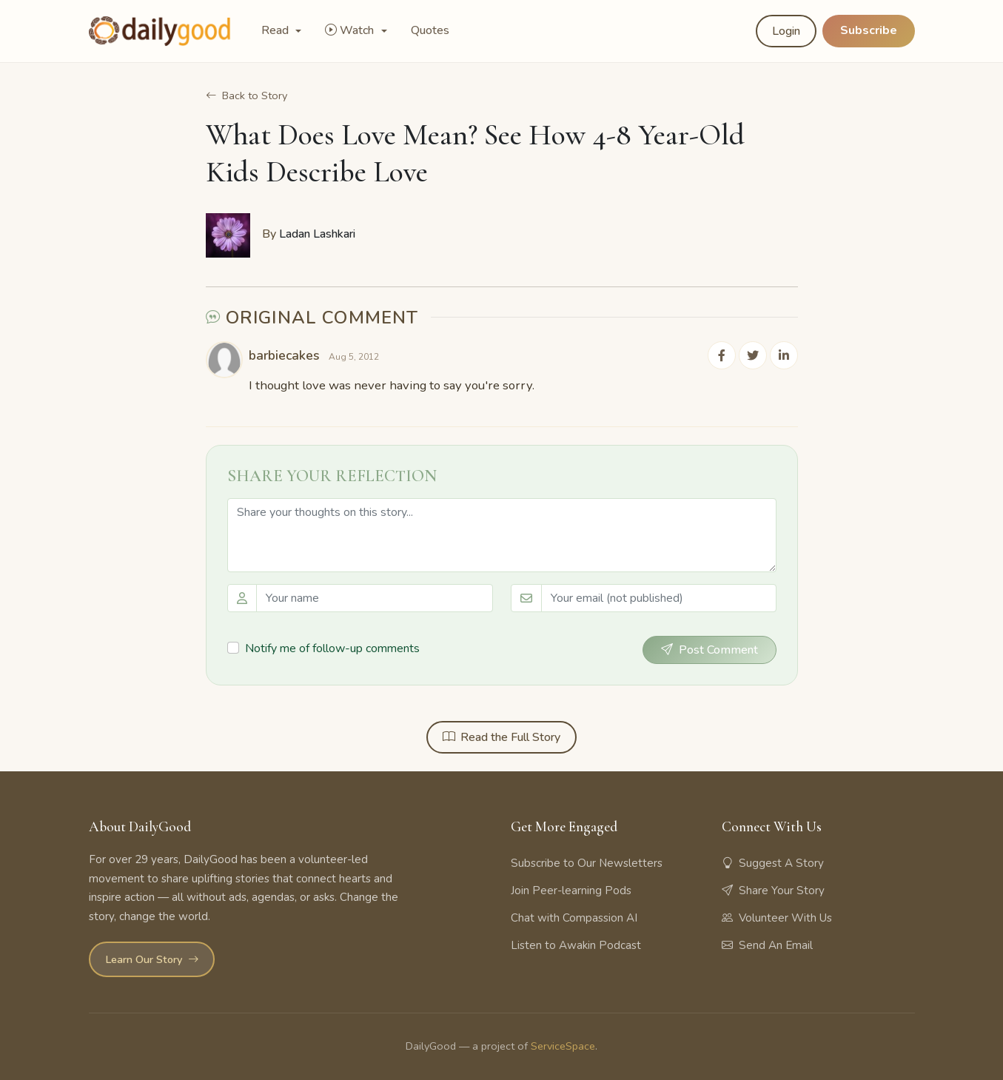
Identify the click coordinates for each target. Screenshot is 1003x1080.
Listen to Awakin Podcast (576, 944)
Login (786, 31)
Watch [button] (351, 30)
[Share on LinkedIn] (784, 354)
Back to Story (246, 95)
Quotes (430, 30)
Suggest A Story (773, 862)
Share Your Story (773, 889)
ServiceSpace (563, 1044)
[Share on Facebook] (725, 354)
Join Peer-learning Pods (571, 889)
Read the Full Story (501, 736)
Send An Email (767, 944)
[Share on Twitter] (755, 354)
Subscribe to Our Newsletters (586, 862)
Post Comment (709, 648)
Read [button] (276, 30)
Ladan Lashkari (317, 234)
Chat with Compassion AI (574, 917)
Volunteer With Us (777, 917)
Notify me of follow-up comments (332, 647)
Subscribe (868, 30)
